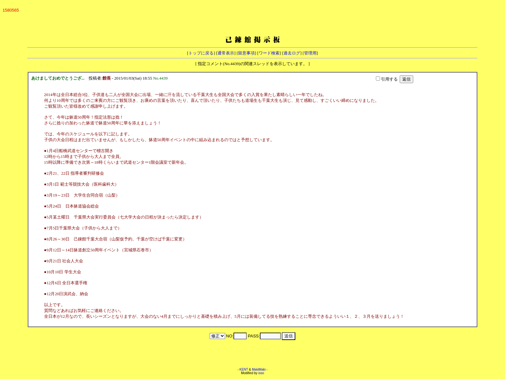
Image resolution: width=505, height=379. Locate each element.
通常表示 (225, 53)
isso (261, 373)
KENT (244, 369)
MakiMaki (258, 369)
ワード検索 (269, 53)
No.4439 (161, 78)
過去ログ (291, 53)
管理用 (310, 53)
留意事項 (246, 53)
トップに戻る (201, 53)
